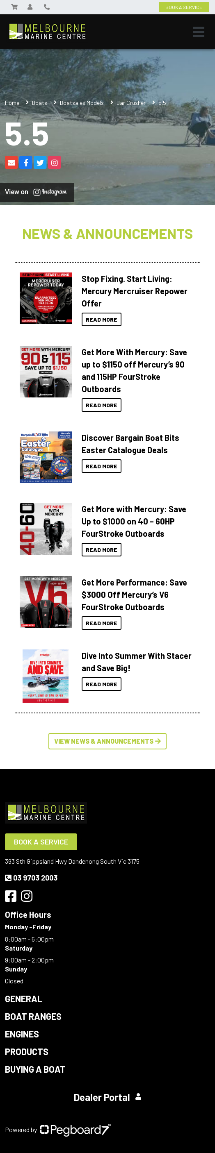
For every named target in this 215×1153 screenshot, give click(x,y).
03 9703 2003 (31, 877)
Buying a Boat (35, 1069)
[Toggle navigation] (198, 32)
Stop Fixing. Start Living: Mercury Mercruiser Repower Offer (135, 291)
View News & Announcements (107, 741)
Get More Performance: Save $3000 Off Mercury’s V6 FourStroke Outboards (134, 594)
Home (12, 102)
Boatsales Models (82, 102)
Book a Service (41, 841)
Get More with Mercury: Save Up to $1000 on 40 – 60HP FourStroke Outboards (134, 521)
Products (26, 1051)
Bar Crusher (131, 102)
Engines (22, 1033)
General (23, 998)
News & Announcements (107, 233)
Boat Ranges (33, 1016)
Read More (101, 319)
